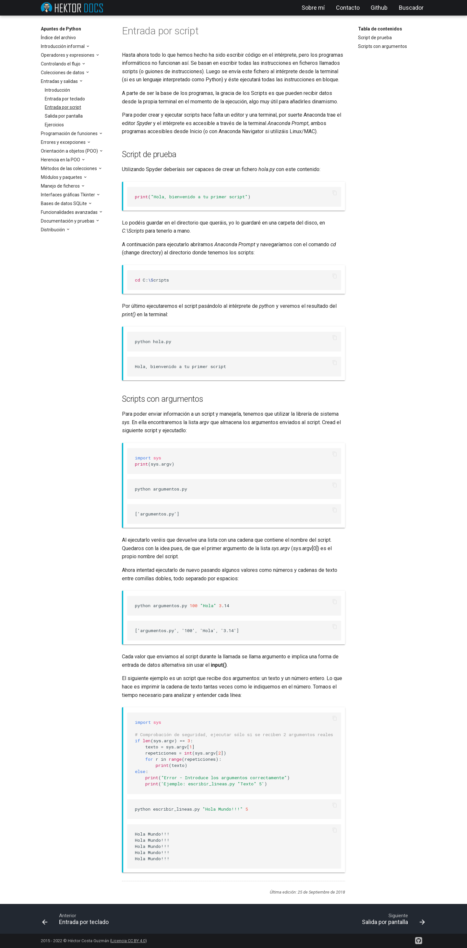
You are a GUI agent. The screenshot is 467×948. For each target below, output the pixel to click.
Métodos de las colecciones (69, 168)
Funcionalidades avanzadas (70, 212)
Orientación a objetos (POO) (70, 151)
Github (379, 7)
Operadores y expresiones (68, 55)
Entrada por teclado (65, 98)
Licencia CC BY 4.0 (128, 940)
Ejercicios (54, 124)
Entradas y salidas (60, 81)
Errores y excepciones (64, 142)
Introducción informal (63, 46)
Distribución (53, 229)
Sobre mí (313, 7)
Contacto (348, 7)
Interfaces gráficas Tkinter (68, 194)
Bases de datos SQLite (64, 203)
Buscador (411, 7)
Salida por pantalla (64, 116)
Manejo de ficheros (61, 186)
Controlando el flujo (61, 63)
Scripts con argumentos (382, 46)
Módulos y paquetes (62, 177)
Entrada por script (63, 107)
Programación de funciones (70, 133)
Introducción (57, 90)
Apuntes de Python (61, 28)
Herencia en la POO (61, 159)
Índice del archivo (58, 37)
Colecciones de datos (63, 72)
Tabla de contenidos (380, 28)
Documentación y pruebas (68, 221)
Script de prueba (375, 37)
